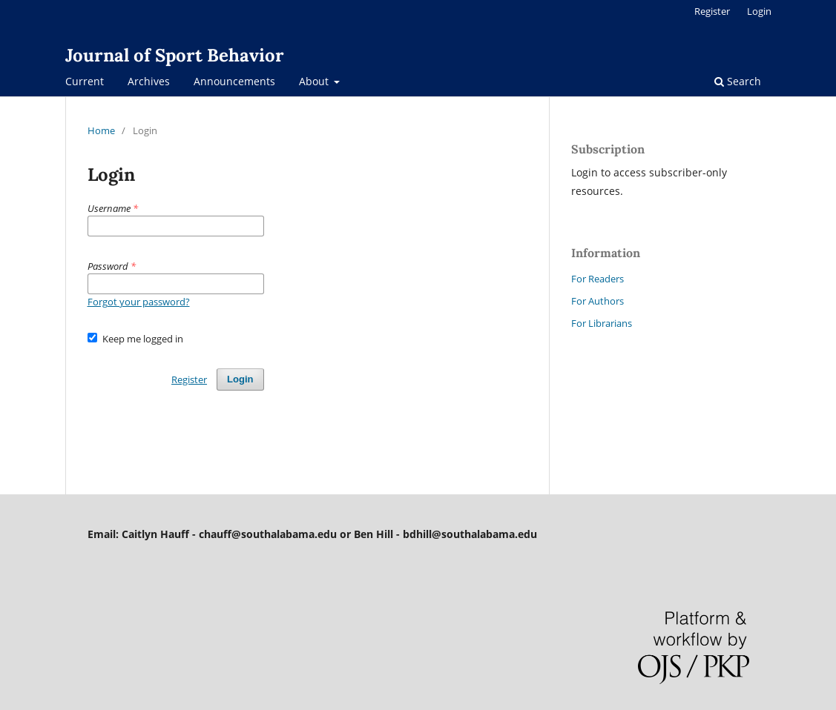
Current (84, 81)
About (315, 81)
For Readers (597, 278)
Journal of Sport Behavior (174, 55)
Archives (149, 81)
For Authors (597, 301)
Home (101, 130)
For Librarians (601, 323)
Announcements (234, 81)
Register (712, 11)
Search (737, 81)
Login (759, 11)
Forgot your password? (139, 301)
